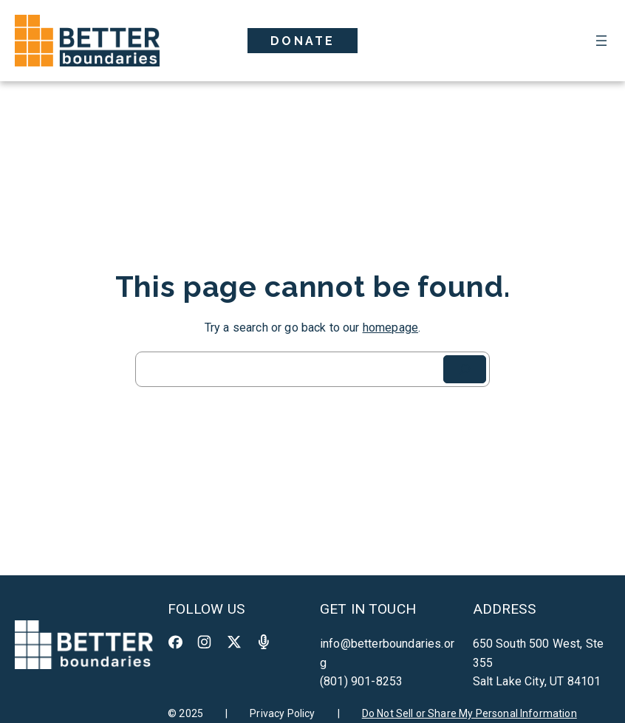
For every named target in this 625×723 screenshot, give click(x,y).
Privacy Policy (282, 713)
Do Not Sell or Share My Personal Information (469, 713)
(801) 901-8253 (361, 681)
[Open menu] (601, 40)
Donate (302, 41)
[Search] (464, 369)
